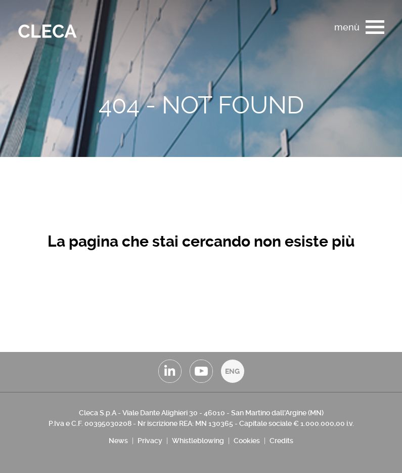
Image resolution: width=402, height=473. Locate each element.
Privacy (150, 441)
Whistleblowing (198, 441)
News (118, 441)
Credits (281, 441)
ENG (232, 371)
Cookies (247, 441)
